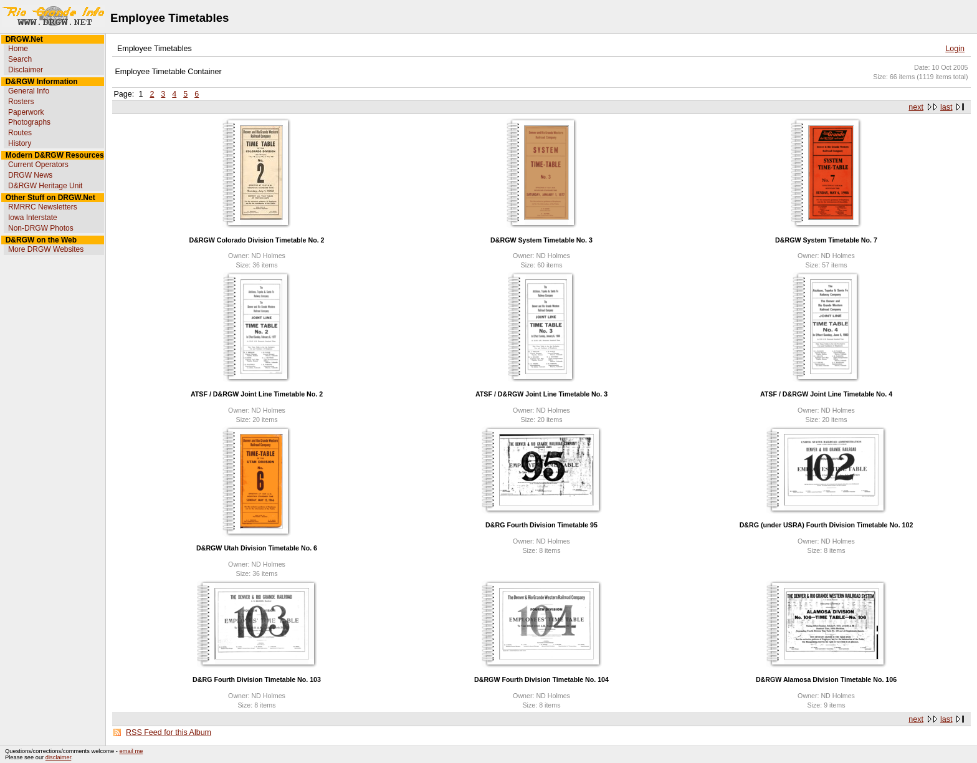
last (946, 107)
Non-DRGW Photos (41, 228)
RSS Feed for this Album (168, 732)
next (915, 107)
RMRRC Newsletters (42, 207)
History (19, 143)
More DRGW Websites (45, 249)
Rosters (21, 101)
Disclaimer (25, 69)
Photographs (29, 122)
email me (131, 751)
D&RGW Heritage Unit (45, 185)
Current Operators (38, 164)
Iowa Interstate (32, 217)
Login (955, 48)
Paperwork (26, 112)
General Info (28, 91)
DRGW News (30, 175)
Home (18, 48)
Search (20, 59)
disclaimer (58, 757)
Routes (20, 132)
